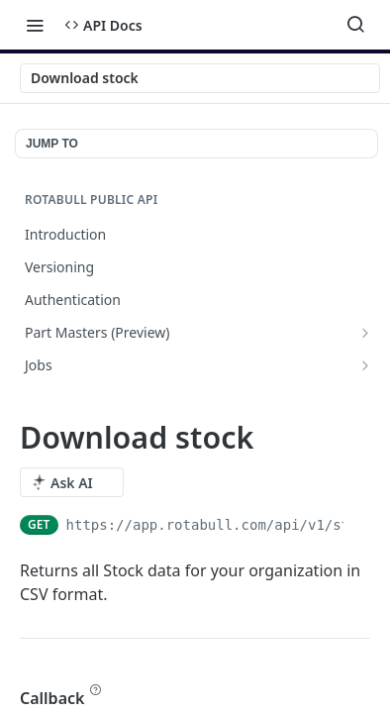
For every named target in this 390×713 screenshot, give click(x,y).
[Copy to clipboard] (360, 525)
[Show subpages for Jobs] (365, 365)
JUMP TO (52, 144)
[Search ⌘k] (355, 25)
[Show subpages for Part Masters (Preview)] (365, 333)
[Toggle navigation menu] (34, 25)
